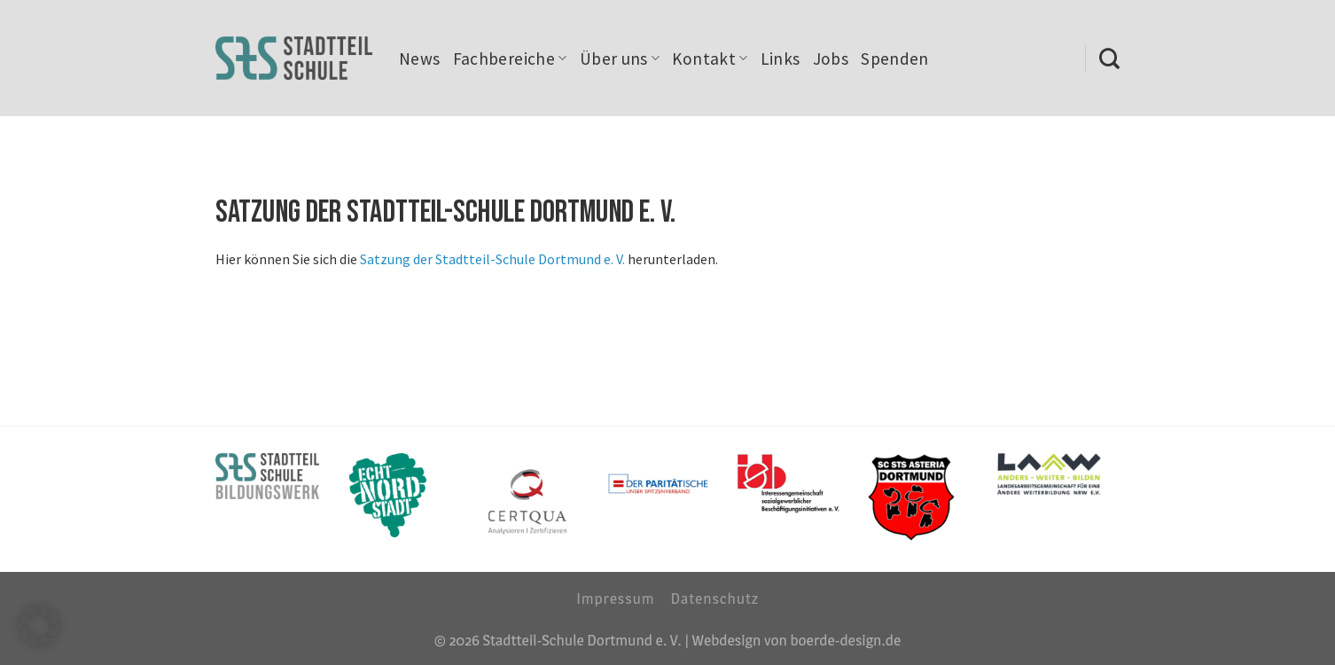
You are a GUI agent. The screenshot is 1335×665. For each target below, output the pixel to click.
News (420, 58)
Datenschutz (715, 598)
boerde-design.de (845, 639)
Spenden (895, 58)
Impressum (615, 598)
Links (780, 58)
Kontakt (709, 58)
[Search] (1109, 58)
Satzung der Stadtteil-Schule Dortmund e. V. (492, 259)
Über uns (620, 58)
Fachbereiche (510, 58)
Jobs (831, 58)
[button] (39, 626)
